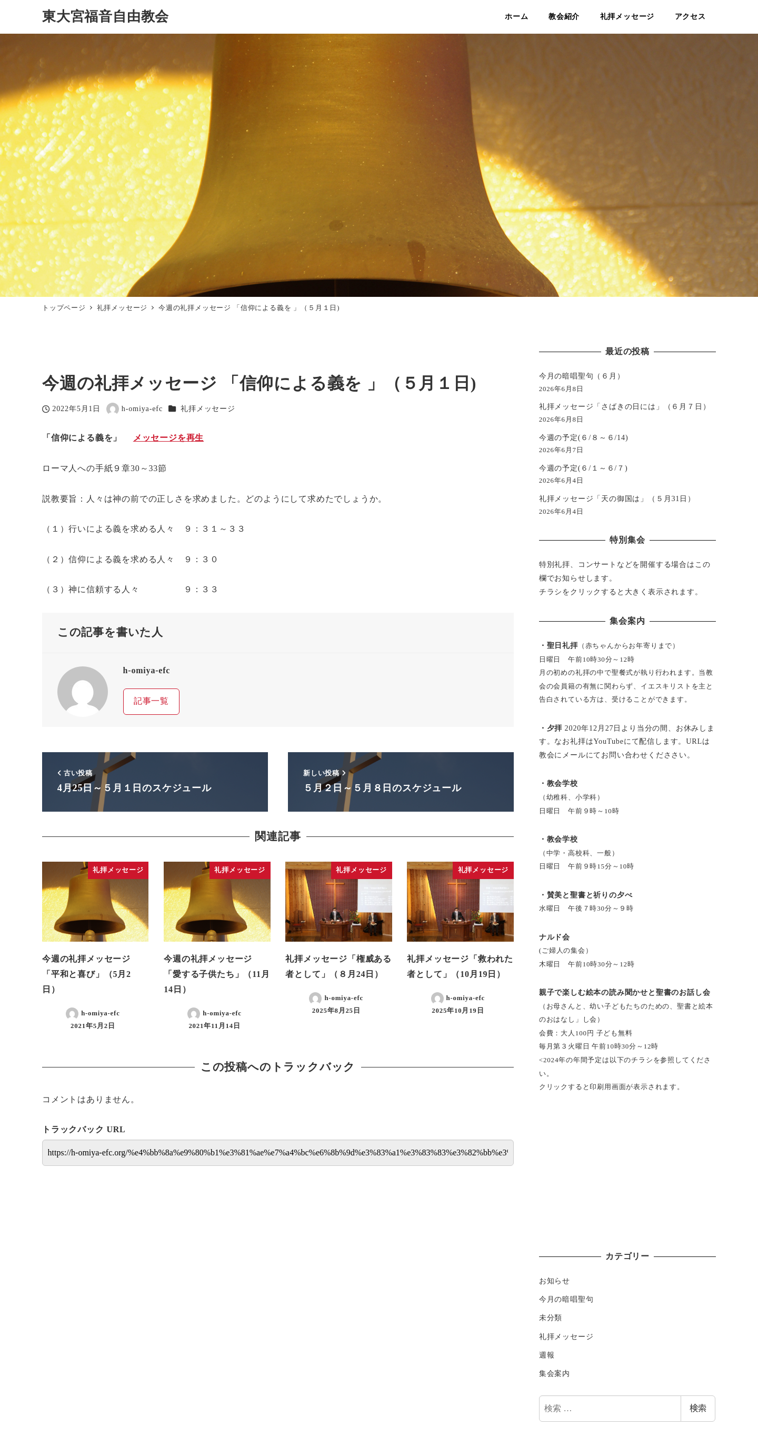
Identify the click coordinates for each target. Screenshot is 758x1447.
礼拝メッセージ (208, 408)
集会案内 (554, 1373)
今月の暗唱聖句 (566, 1299)
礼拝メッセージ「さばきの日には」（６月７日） (625, 406)
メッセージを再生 (168, 437)
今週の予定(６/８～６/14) (584, 437)
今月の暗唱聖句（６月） (582, 376)
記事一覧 (151, 700)
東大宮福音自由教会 (105, 16)
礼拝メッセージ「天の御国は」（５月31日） (617, 498)
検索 (698, 1408)
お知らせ (554, 1280)
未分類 (550, 1317)
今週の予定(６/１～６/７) (583, 468)
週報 (547, 1355)
